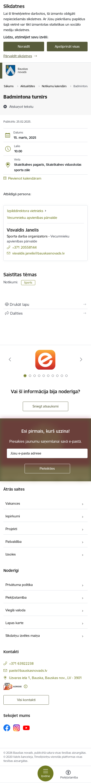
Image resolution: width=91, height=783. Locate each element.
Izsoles (10, 554)
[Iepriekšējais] (10, 359)
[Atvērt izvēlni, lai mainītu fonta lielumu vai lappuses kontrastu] (68, 775)
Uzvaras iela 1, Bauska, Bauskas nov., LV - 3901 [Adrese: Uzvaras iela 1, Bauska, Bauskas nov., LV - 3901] (45, 678)
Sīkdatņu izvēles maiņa (22, 635)
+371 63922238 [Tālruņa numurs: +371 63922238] (21, 663)
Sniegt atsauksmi (45, 406)
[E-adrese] (12, 686)
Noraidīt (24, 46)
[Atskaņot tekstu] (21, 106)
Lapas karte (14, 623)
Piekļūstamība (16, 597)
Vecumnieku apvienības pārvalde (32, 217)
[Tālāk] (81, 359)
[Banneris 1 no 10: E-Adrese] (45, 359)
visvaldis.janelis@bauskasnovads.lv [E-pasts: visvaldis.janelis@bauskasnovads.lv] (38, 253)
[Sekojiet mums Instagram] (16, 727)
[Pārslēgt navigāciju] (45, 773)
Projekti (11, 529)
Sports (28, 282)
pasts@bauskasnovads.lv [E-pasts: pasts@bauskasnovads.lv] (28, 670)
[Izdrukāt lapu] (45, 304)
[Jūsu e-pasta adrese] (47, 453)
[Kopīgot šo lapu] (45, 313)
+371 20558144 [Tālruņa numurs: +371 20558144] (24, 247)
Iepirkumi (12, 516)
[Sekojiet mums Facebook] (6, 727)
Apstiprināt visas (67, 46)
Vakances (12, 503)
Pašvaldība (13, 541)
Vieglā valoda (15, 610)
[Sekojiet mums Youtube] (26, 727)
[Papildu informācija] (25, 686)
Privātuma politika (19, 585)
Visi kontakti (26, 700)
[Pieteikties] (47, 468)
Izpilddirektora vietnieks (25, 211)
